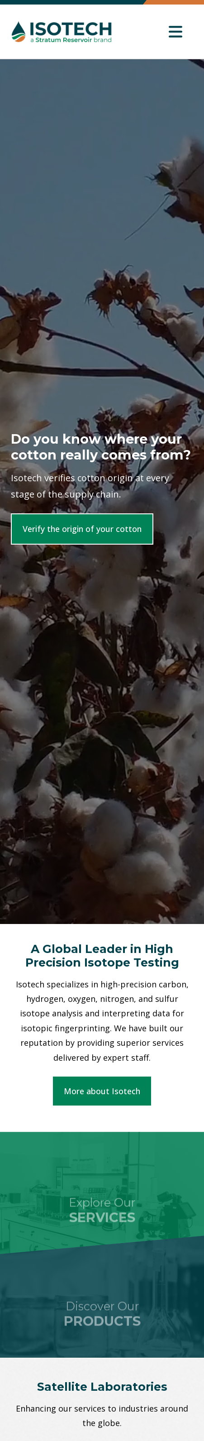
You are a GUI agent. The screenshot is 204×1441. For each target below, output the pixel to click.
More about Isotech (102, 1091)
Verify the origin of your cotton (82, 528)
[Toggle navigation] (175, 31)
